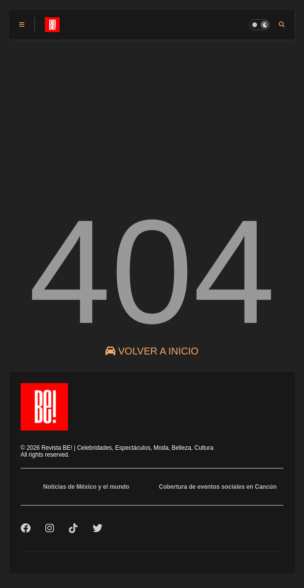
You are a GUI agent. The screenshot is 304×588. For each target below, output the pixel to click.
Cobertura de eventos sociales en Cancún (218, 486)
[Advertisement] (152, 113)
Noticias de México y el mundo (86, 486)
